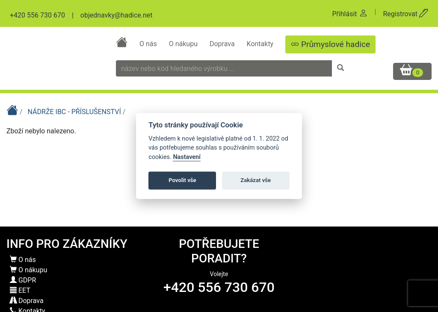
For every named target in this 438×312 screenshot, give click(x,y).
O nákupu (184, 44)
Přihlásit (349, 14)
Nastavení (187, 157)
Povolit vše (182, 180)
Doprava (223, 44)
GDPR (23, 280)
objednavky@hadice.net (116, 15)
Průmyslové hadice (330, 44)
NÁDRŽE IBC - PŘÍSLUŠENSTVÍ (75, 112)
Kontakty (261, 44)
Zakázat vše (255, 180)
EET (20, 290)
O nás (149, 44)
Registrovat (405, 14)
